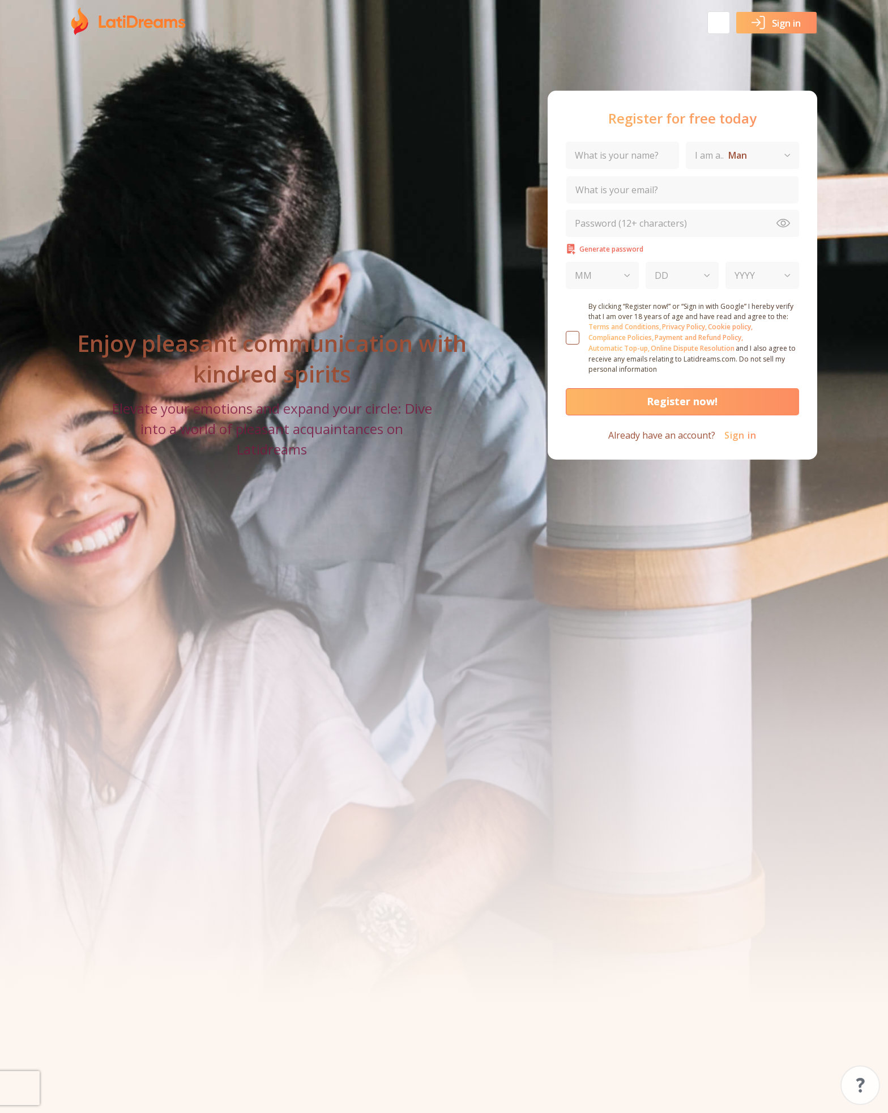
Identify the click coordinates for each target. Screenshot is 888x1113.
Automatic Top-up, (619, 348)
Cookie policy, (730, 327)
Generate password (604, 249)
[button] (718, 22)
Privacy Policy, (684, 327)
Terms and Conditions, (624, 327)
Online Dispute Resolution (693, 348)
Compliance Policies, (621, 337)
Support (860, 1085)
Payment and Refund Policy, (699, 337)
